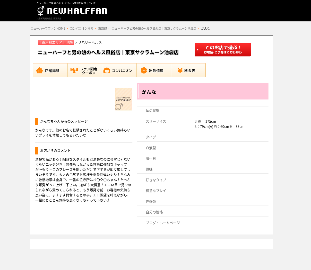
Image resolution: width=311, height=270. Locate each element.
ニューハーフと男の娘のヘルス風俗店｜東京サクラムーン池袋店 (154, 28)
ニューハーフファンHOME (47, 28)
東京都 (102, 28)
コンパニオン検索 (81, 28)
